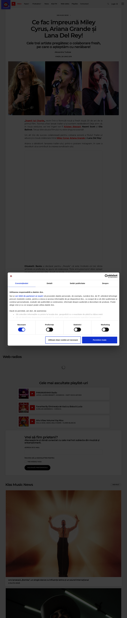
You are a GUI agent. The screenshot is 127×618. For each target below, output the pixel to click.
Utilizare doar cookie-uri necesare (63, 340)
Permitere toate (99, 340)
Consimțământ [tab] (21, 283)
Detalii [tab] (49, 283)
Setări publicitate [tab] (77, 283)
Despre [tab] (105, 283)
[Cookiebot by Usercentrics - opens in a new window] (106, 276)
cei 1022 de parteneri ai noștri (29, 296)
